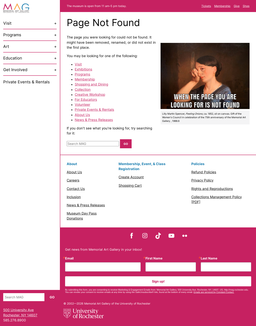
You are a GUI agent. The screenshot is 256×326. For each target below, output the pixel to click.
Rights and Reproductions (212, 189)
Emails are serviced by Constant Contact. (214, 292)
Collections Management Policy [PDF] (216, 199)
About (72, 164)
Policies (198, 164)
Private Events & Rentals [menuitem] (26, 82)
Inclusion (74, 197)
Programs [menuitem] (12, 34)
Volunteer (82, 105)
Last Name (209, 258)
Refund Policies (203, 172)
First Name (154, 258)
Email (69, 258)
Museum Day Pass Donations (82, 215)
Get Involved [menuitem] (15, 69)
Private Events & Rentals (94, 110)
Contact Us (76, 189)
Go (52, 297)
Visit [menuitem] (7, 23)
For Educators (86, 100)
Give (237, 6)
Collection (83, 90)
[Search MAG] (23, 297)
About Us (82, 115)
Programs (82, 74)
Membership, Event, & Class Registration (142, 166)
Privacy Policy (202, 180)
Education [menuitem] (12, 58)
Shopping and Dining (91, 84)
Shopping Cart (130, 186)
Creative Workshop (90, 95)
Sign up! (158, 281)
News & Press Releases (94, 120)
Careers (73, 180)
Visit (78, 64)
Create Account (131, 177)
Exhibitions (83, 69)
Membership (222, 6)
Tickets (206, 6)
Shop (246, 6)
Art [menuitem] (6, 46)
